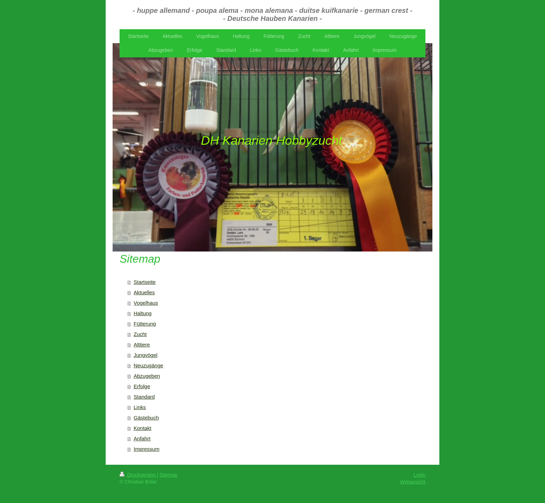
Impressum (147, 449)
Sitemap (168, 475)
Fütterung (145, 324)
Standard (144, 397)
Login (419, 475)
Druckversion (138, 475)
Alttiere (142, 345)
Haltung (143, 313)
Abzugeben (147, 376)
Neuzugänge (148, 365)
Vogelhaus (146, 303)
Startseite (145, 282)
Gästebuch (146, 418)
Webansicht (412, 482)
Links (140, 407)
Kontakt (143, 428)
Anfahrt (142, 438)
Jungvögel (145, 355)
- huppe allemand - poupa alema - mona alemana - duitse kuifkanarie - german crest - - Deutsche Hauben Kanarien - (273, 14)
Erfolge (142, 386)
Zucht (140, 334)
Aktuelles (144, 292)
